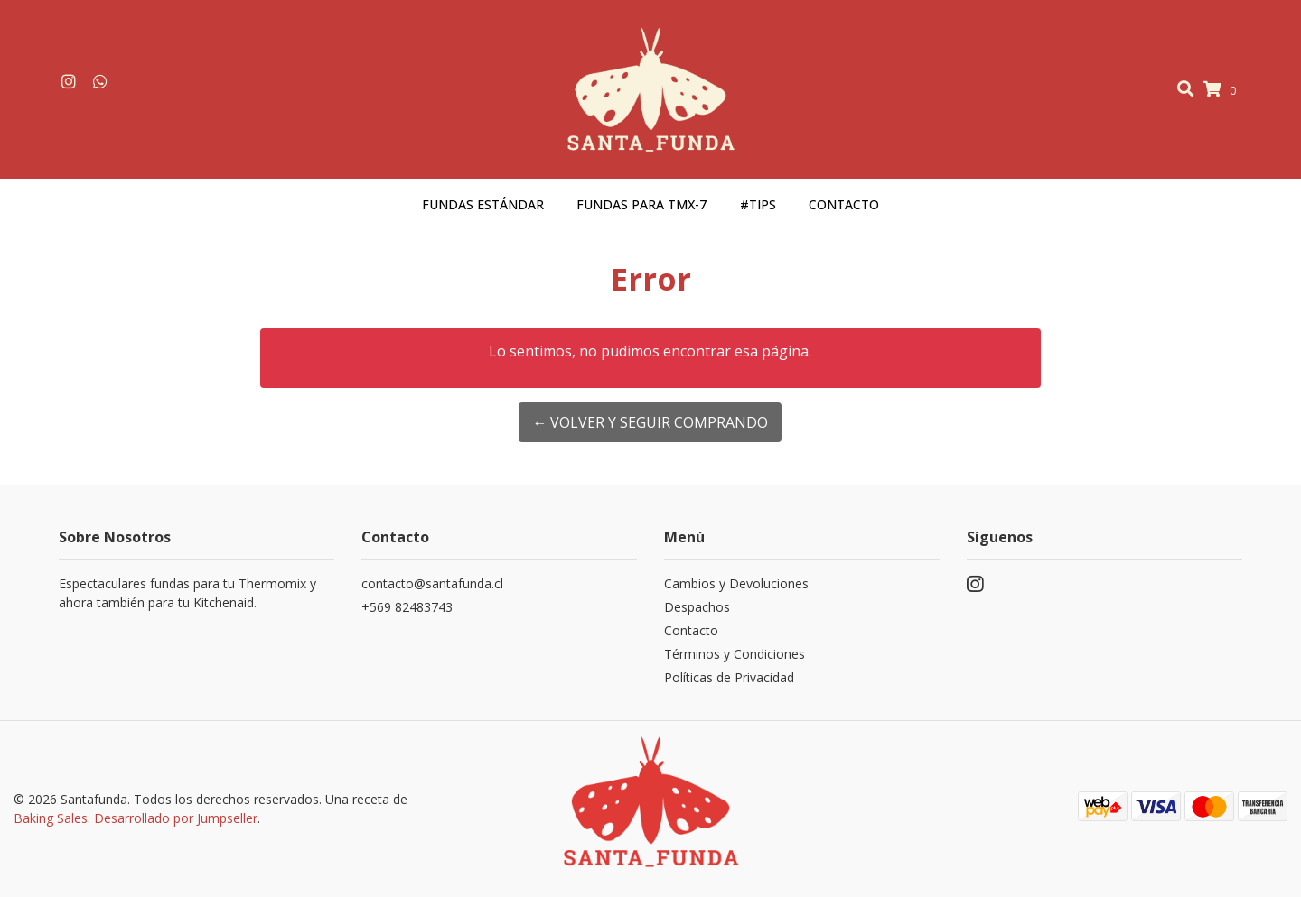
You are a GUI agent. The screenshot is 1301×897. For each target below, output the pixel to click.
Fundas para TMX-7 (641, 204)
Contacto (844, 204)
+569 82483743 (407, 606)
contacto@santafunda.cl (432, 583)
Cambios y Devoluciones (736, 583)
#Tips (758, 204)
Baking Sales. (54, 818)
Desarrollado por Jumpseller (175, 818)
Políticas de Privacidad (729, 677)
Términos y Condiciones (734, 653)
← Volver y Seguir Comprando (650, 422)
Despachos (697, 606)
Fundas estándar (483, 204)
